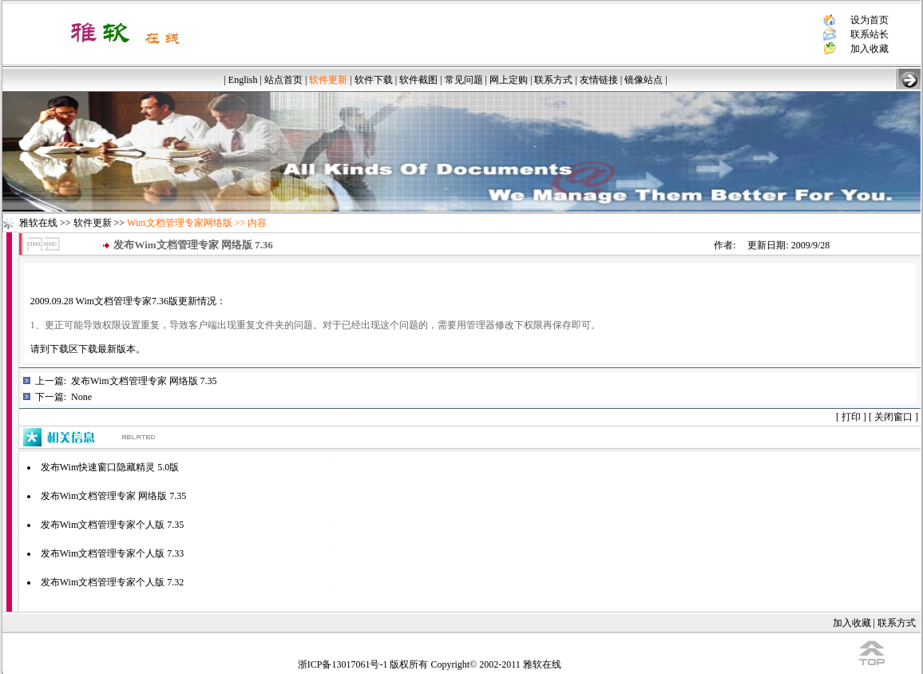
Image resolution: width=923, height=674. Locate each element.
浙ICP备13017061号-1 (343, 664)
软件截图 (418, 79)
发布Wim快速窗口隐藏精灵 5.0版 (110, 467)
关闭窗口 (893, 416)
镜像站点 (643, 79)
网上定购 (508, 79)
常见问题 (464, 79)
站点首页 (283, 79)
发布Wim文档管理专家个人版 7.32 (112, 582)
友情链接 (599, 79)
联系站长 (869, 34)
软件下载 (374, 79)
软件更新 (92, 222)
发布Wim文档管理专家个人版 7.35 (112, 524)
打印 (851, 416)
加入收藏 (869, 48)
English (243, 79)
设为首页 (869, 20)
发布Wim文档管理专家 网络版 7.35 (144, 381)
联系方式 (553, 79)
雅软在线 (38, 222)
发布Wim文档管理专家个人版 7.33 (112, 553)
